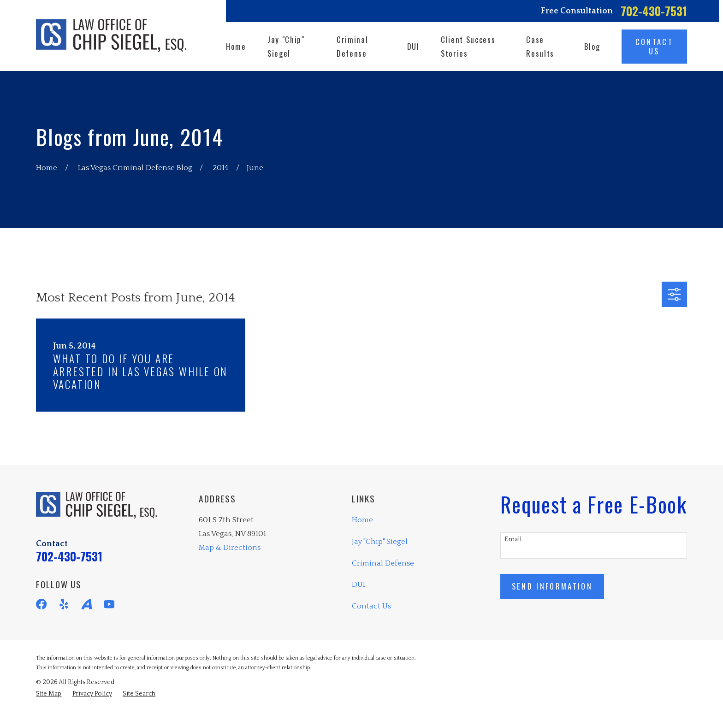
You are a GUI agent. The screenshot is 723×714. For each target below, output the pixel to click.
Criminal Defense (383, 563)
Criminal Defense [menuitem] (352, 46)
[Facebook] (41, 604)
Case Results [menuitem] (540, 46)
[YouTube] (109, 604)
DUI (358, 584)
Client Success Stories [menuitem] (468, 46)
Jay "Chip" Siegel (380, 541)
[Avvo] (86, 604)
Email (513, 539)
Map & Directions (230, 547)
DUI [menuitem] (413, 46)
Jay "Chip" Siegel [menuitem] (286, 46)
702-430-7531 (654, 11)
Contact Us (371, 606)
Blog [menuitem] (592, 46)
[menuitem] (48, 694)
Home (362, 520)
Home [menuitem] (236, 46)
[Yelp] (64, 604)
